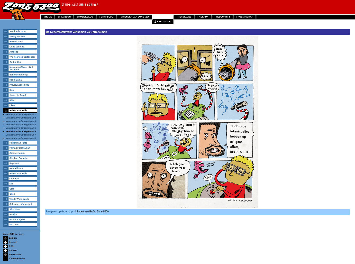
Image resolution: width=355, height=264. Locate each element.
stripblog (107, 17)
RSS (11, 246)
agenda (203, 17)
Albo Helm (14, 209)
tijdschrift (223, 17)
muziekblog (85, 17)
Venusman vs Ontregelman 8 (21, 138)
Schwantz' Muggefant (20, 204)
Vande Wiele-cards (19, 199)
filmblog (65, 17)
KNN (11, 100)
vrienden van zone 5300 (135, 17)
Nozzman (14, 224)
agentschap (245, 17)
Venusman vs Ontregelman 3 (21, 121)
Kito (11, 90)
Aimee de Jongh (18, 95)
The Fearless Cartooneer (22, 57)
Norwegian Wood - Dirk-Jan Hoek (21, 68)
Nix (11, 183)
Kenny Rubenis (17, 36)
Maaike (13, 214)
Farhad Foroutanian (19, 148)
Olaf (11, 189)
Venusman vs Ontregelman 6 (21, 131)
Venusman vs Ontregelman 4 (21, 124)
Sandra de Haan (17, 31)
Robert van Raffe (18, 110)
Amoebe (13, 52)
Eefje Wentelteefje (18, 74)
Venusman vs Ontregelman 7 (21, 135)
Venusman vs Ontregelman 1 (21, 114)
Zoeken (13, 238)
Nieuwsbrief (15, 254)
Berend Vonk (16, 41)
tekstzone (184, 17)
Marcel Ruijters (17, 219)
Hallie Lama (15, 80)
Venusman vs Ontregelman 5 (21, 128)
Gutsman (14, 178)
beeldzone (164, 21)
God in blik (15, 62)
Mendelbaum (16, 168)
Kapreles (14, 163)
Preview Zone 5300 (19, 85)
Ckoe (12, 105)
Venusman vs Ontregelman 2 (21, 118)
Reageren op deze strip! (59, 211)
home (48, 17)
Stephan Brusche (18, 158)
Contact (13, 250)
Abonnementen (17, 258)
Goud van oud (16, 47)
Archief (13, 242)
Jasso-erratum (17, 153)
